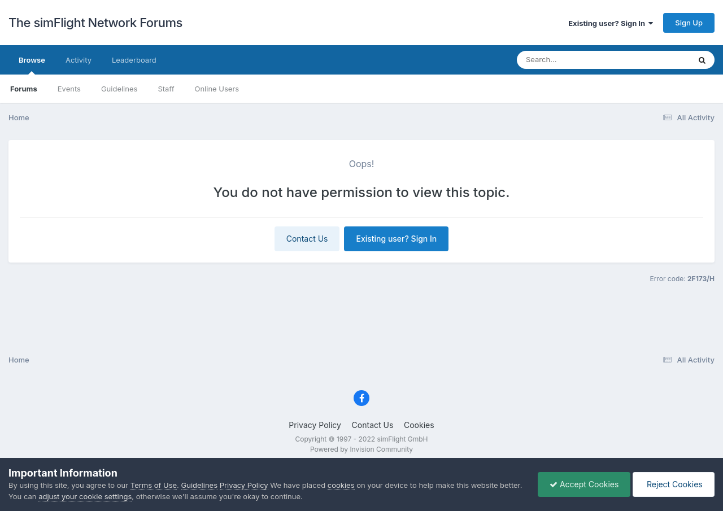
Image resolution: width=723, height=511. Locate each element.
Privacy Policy (315, 425)
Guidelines (119, 88)
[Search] (573, 60)
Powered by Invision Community (361, 449)
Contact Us (307, 238)
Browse (32, 65)
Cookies (419, 425)
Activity (79, 59)
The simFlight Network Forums (95, 22)
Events (69, 88)
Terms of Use (153, 485)
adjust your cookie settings (85, 496)
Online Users (216, 88)
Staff (166, 88)
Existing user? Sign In (610, 23)
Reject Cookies (673, 484)
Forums (23, 88)
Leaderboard (134, 59)
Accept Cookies (584, 484)
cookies (341, 485)
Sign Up (689, 22)
